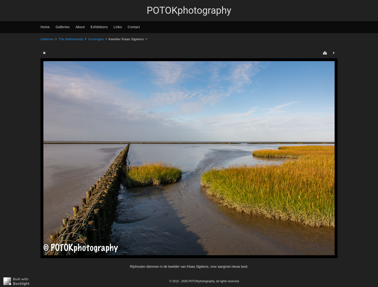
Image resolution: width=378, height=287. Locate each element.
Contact (134, 27)
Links (118, 27)
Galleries (63, 27)
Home (45, 27)
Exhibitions (99, 27)
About (80, 27)
